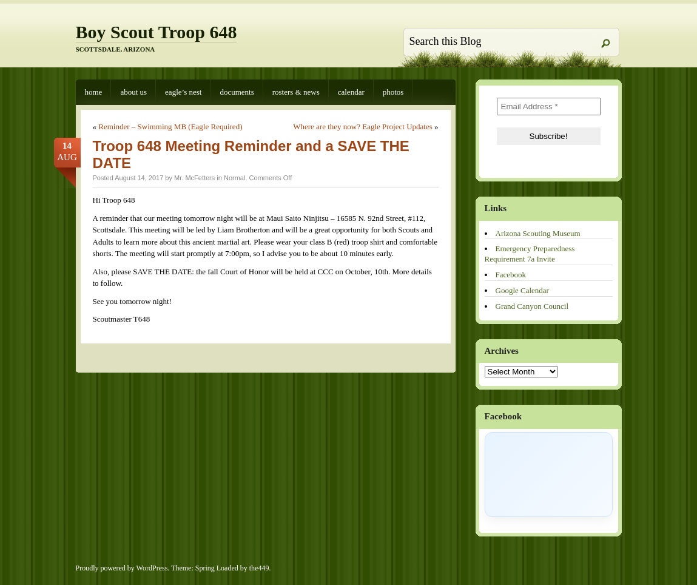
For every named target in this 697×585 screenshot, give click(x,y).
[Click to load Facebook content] (549, 474)
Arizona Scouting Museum (538, 233)
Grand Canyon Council (532, 306)
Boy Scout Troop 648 (156, 32)
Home (94, 91)
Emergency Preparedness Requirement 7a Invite (530, 253)
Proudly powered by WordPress (122, 568)
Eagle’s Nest (183, 91)
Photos (393, 91)
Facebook (511, 274)
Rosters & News (296, 91)
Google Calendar (522, 290)
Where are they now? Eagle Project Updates (363, 126)
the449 (259, 568)
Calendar (351, 91)
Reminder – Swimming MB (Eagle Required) (170, 126)
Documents (237, 91)
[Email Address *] (549, 106)
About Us (133, 91)
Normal (234, 177)
